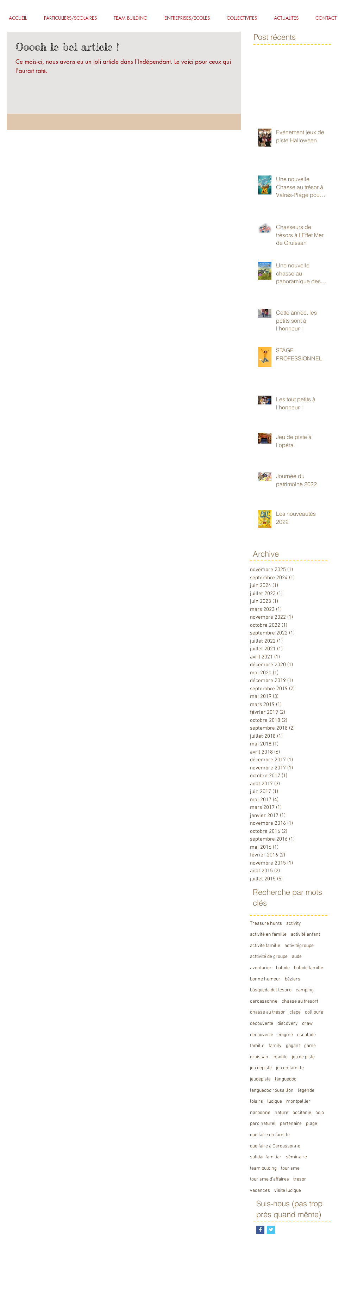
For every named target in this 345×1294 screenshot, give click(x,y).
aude (297, 957)
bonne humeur (265, 979)
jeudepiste (260, 1079)
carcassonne (263, 1001)
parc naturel (263, 1124)
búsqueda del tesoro (270, 990)
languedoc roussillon (272, 1091)
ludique (274, 1101)
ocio (319, 1113)
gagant (293, 1046)
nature (281, 1113)
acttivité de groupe (269, 957)
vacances (260, 1191)
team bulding (263, 1168)
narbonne (260, 1113)
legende (306, 1091)
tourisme (290, 1168)
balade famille (308, 968)
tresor (299, 1179)
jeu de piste (303, 1057)
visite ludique (287, 1191)
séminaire (296, 1157)
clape (295, 1012)
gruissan (259, 1057)
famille (257, 1046)
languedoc (285, 1079)
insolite (280, 1057)
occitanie (302, 1113)
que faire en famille (270, 1135)
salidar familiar (266, 1157)
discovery (287, 1024)
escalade (306, 1035)
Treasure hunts (266, 924)
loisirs (256, 1101)
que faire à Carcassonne (275, 1146)
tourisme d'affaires (269, 1179)
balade (283, 968)
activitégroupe (299, 946)
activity (293, 924)
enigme (285, 1035)
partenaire (291, 1124)
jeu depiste (261, 1068)
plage (311, 1124)
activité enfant (305, 934)
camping (305, 990)
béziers (292, 979)
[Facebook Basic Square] (260, 1230)
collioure (314, 1012)
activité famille (265, 946)
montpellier (298, 1101)
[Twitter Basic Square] (271, 1230)
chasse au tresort (300, 1001)
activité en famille (268, 934)
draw (307, 1024)
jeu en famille (290, 1068)
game (310, 1046)
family (275, 1046)
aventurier (261, 968)
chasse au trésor (267, 1012)
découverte (261, 1035)
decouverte (261, 1024)
